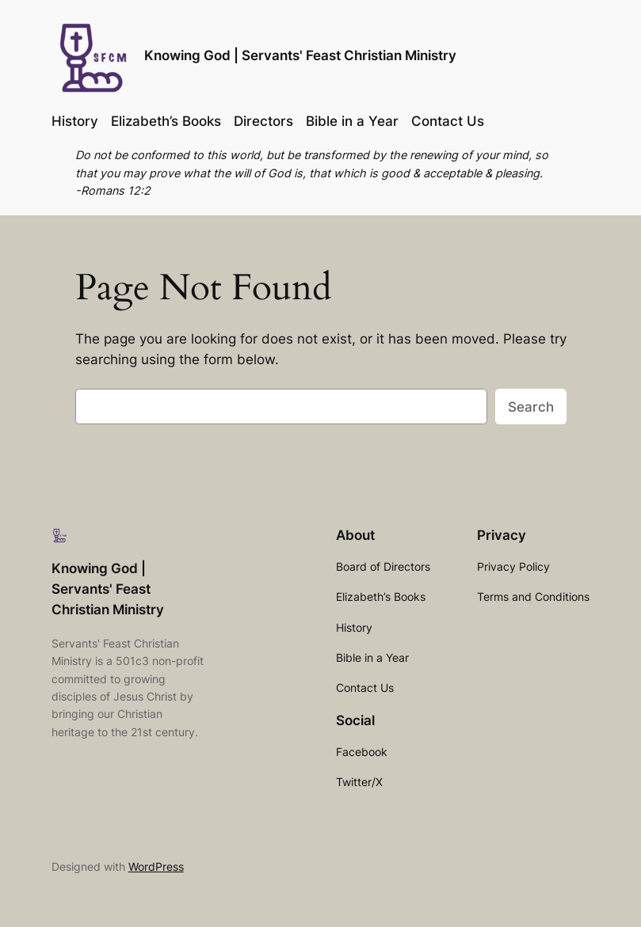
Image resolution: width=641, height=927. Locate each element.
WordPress (156, 866)
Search (531, 407)
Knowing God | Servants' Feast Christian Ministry (300, 55)
